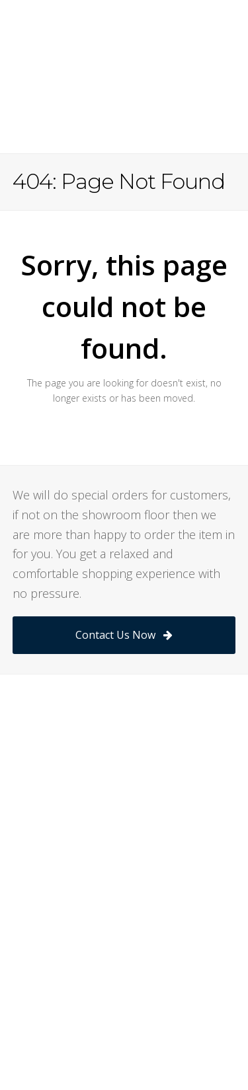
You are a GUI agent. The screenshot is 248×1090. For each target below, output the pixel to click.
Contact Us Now (124, 635)
